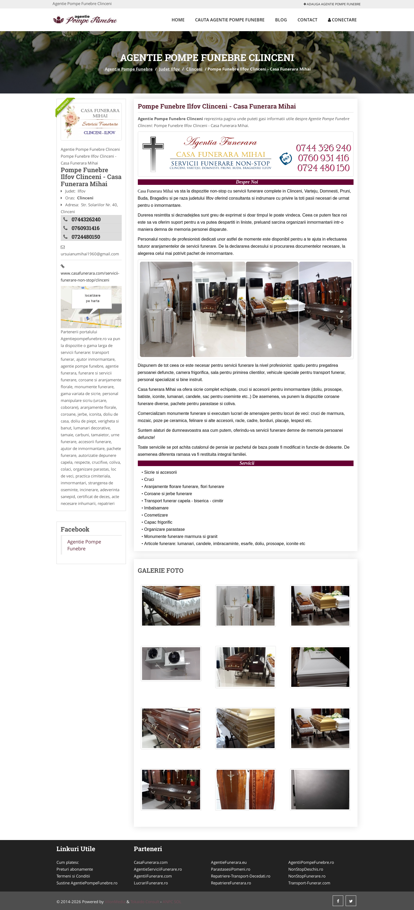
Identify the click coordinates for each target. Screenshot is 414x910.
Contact (307, 20)
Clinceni (194, 69)
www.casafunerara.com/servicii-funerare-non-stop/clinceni (90, 273)
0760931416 (86, 227)
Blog (281, 20)
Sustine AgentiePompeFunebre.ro (87, 882)
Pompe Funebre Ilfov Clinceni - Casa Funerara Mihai (217, 106)
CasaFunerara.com (151, 862)
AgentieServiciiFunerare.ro (158, 869)
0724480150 (86, 236)
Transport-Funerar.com (309, 882)
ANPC (168, 901)
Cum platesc (68, 862)
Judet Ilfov (169, 69)
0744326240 (86, 219)
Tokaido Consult (144, 901)
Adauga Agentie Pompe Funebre (332, 4)
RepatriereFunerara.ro (231, 882)
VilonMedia (115, 901)
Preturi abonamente (75, 869)
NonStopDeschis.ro (305, 869)
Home (178, 20)
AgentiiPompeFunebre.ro (311, 862)
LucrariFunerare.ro (151, 882)
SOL (177, 901)
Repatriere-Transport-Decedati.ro (240, 876)
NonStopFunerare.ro (307, 876)
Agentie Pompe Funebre (129, 69)
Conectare (342, 20)
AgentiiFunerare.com (153, 876)
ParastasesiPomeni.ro (230, 869)
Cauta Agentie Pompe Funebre (230, 20)
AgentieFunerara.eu (229, 862)
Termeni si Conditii (73, 876)
